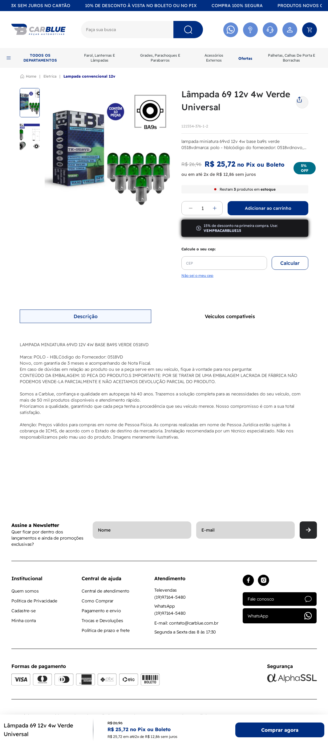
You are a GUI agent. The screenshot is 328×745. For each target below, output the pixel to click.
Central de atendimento (105, 591)
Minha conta (23, 620)
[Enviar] (308, 530)
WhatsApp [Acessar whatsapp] (280, 616)
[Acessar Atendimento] (250, 29)
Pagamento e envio (101, 610)
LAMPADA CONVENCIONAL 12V (89, 76)
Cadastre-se (23, 610)
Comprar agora (279, 730)
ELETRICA (49, 76)
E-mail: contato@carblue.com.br (186, 623)
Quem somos (25, 591)
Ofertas (245, 58)
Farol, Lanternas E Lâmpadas (99, 58)
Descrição (86, 316)
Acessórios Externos (213, 58)
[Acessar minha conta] (289, 29)
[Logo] (38, 29)
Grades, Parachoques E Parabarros (160, 58)
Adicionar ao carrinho (268, 208)
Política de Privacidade (34, 601)
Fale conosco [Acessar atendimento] (280, 599)
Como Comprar (97, 601)
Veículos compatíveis (230, 316)
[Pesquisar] (188, 29)
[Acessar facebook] (248, 580)
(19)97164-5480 (170, 597)
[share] (302, 99)
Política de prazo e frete (106, 630)
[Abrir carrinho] (309, 29)
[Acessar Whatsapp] (230, 29)
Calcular (290, 263)
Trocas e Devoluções (102, 620)
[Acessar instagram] (263, 580)
